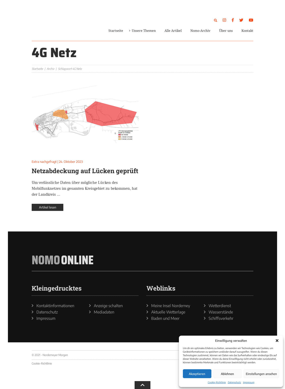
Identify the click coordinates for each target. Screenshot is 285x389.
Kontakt (247, 30)
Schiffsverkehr (221, 318)
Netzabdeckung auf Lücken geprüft (85, 170)
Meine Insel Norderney (170, 306)
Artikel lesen (47, 207)
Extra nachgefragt (44, 162)
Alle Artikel (173, 30)
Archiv (50, 68)
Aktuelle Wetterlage (168, 312)
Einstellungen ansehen (261, 374)
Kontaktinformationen (55, 306)
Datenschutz (234, 382)
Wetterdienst (220, 306)
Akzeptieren (197, 374)
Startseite (115, 30)
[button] (277, 341)
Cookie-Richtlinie (217, 382)
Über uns (226, 30)
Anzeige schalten (108, 306)
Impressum (248, 382)
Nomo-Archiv (200, 30)
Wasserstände (221, 312)
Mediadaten (104, 312)
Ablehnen (227, 374)
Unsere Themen (144, 30)
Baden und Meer (165, 318)
